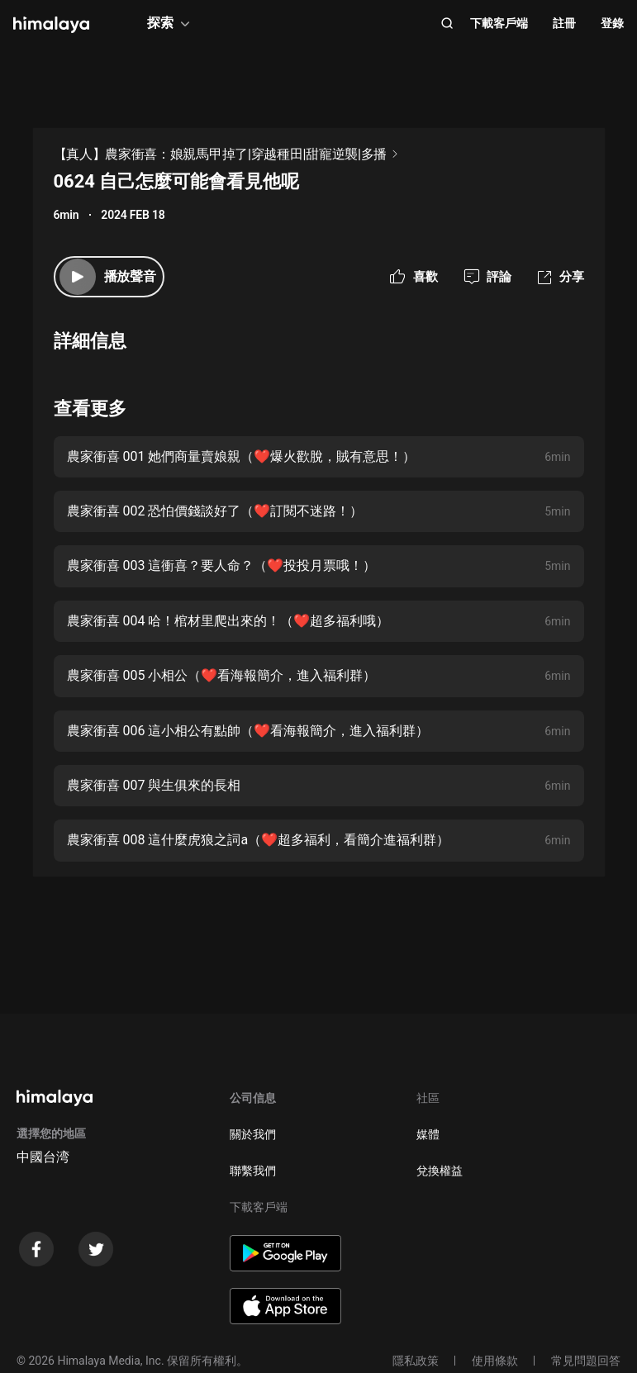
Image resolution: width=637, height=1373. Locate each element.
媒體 (428, 1134)
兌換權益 (439, 1170)
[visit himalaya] (51, 25)
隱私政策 (415, 1360)
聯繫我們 (253, 1170)
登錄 (612, 23)
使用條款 (495, 1360)
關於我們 (253, 1134)
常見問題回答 (585, 1360)
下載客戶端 (499, 23)
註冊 (564, 23)
